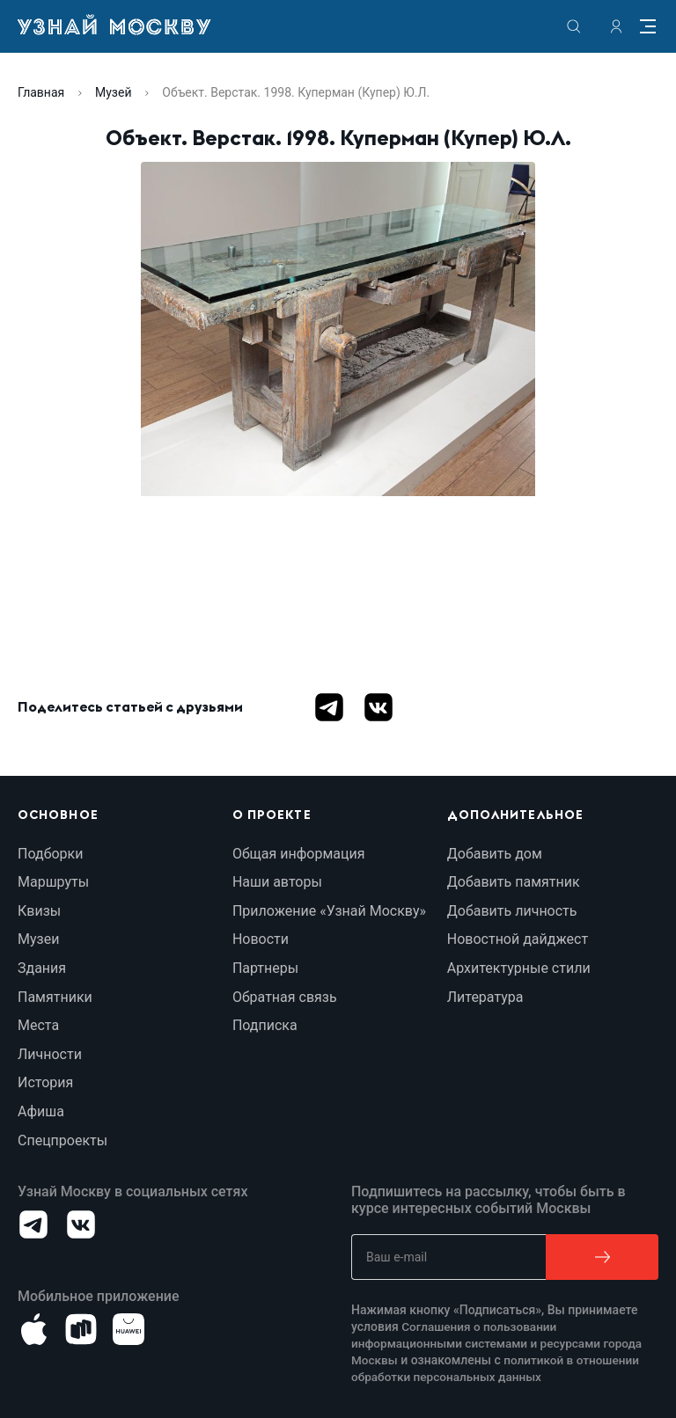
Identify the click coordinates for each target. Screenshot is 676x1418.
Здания (42, 968)
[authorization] (616, 26)
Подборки (50, 853)
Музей (113, 92)
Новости (260, 939)
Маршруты (53, 881)
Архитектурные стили (519, 968)
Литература (485, 997)
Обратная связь (284, 997)
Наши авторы (277, 881)
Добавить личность (512, 911)
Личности (50, 1054)
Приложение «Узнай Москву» (329, 911)
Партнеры (265, 968)
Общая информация (298, 853)
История (45, 1082)
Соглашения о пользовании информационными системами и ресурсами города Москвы (501, 1343)
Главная (41, 92)
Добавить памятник (513, 881)
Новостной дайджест (517, 939)
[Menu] (647, 26)
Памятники (55, 997)
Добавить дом (494, 853)
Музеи (38, 939)
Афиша (41, 1111)
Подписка (265, 1025)
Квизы (39, 911)
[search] (574, 26)
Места (38, 1025)
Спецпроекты (62, 1140)
